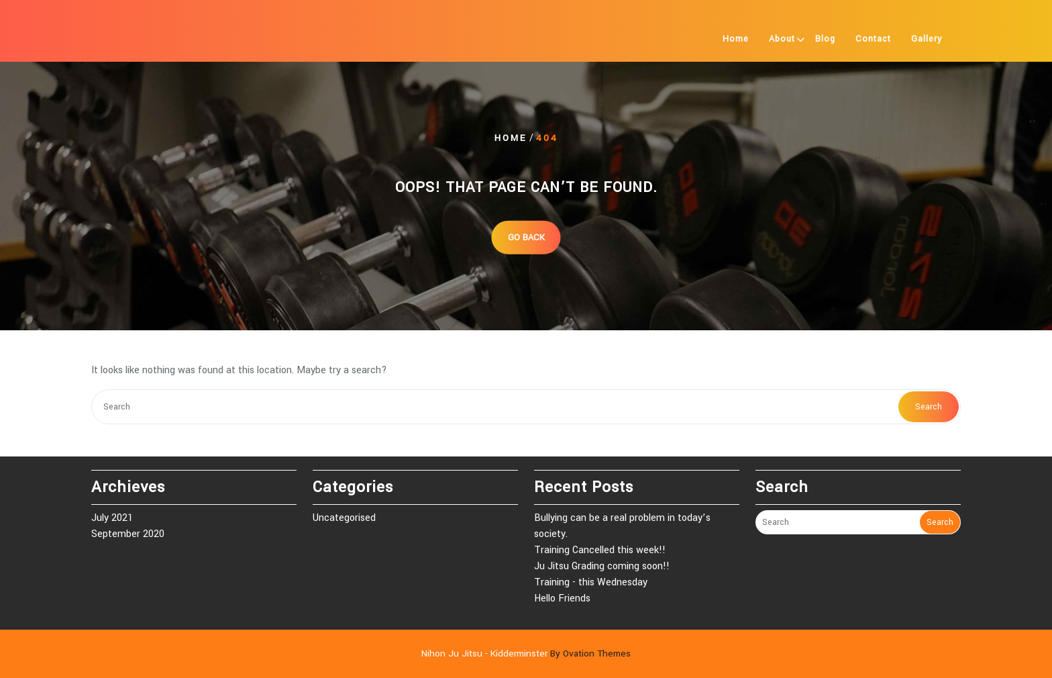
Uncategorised (344, 518)
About (782, 39)
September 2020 (127, 534)
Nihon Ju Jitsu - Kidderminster (526, 653)
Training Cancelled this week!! (600, 550)
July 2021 (112, 518)
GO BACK (526, 237)
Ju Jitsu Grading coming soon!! (602, 566)
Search (928, 407)
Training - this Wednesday (590, 582)
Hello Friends (562, 598)
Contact (873, 39)
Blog (825, 39)
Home (736, 39)
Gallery (926, 39)
